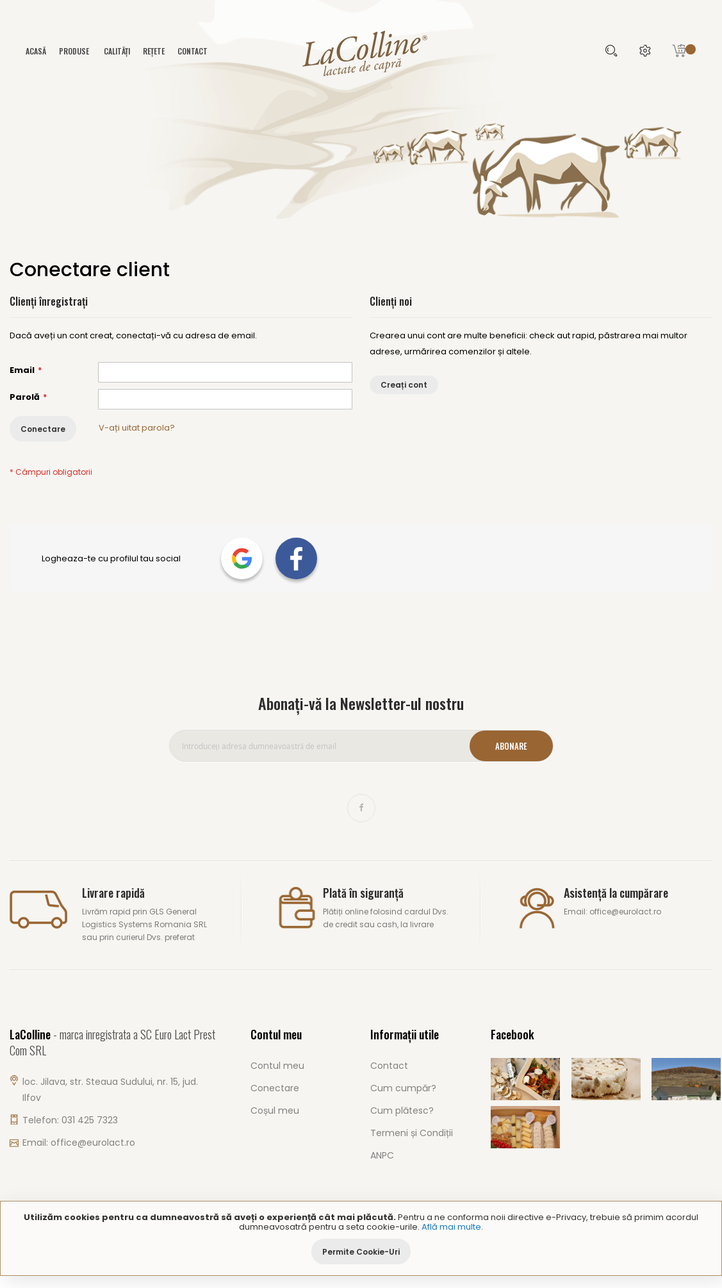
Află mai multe (451, 1227)
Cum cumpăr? (403, 1088)
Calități (117, 50)
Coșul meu (274, 1110)
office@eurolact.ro (93, 1142)
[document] (361, 1238)
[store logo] (361, 52)
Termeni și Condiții (411, 1133)
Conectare (274, 1088)
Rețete (154, 50)
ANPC (382, 1155)
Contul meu (277, 1065)
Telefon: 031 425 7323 (70, 1120)
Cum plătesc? (402, 1110)
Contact (192, 50)
